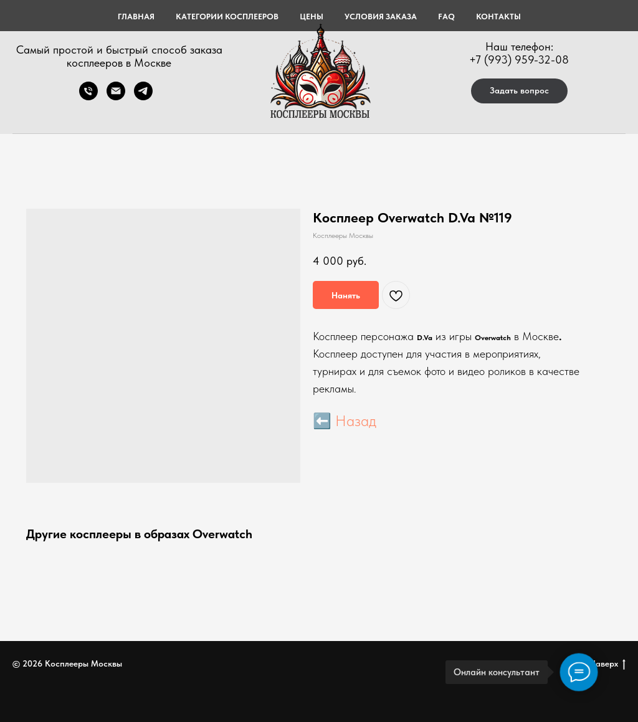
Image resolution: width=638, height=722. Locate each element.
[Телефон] (88, 97)
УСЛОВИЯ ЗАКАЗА (381, 16)
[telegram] (143, 97)
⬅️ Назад (344, 421)
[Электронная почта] (116, 97)
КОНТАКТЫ (498, 16)
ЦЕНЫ (311, 16)
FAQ (446, 16)
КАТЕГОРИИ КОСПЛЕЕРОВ (227, 16)
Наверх (607, 664)
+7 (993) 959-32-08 (519, 59)
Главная (136, 16)
